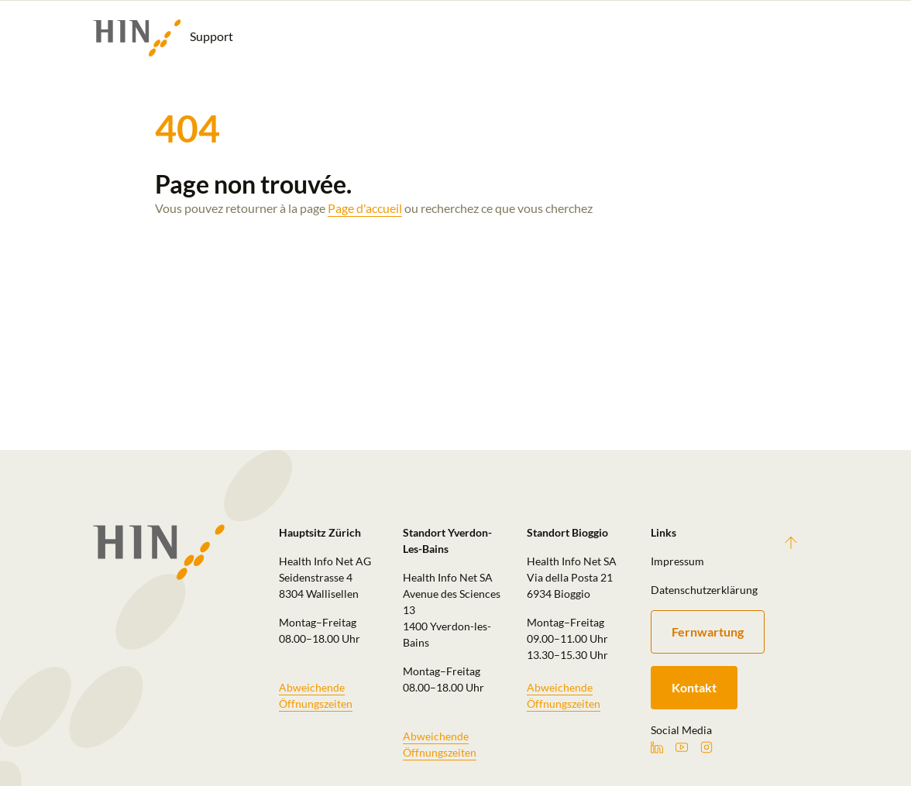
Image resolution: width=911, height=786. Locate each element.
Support (163, 38)
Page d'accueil (365, 208)
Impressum (677, 561)
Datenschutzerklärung (703, 589)
